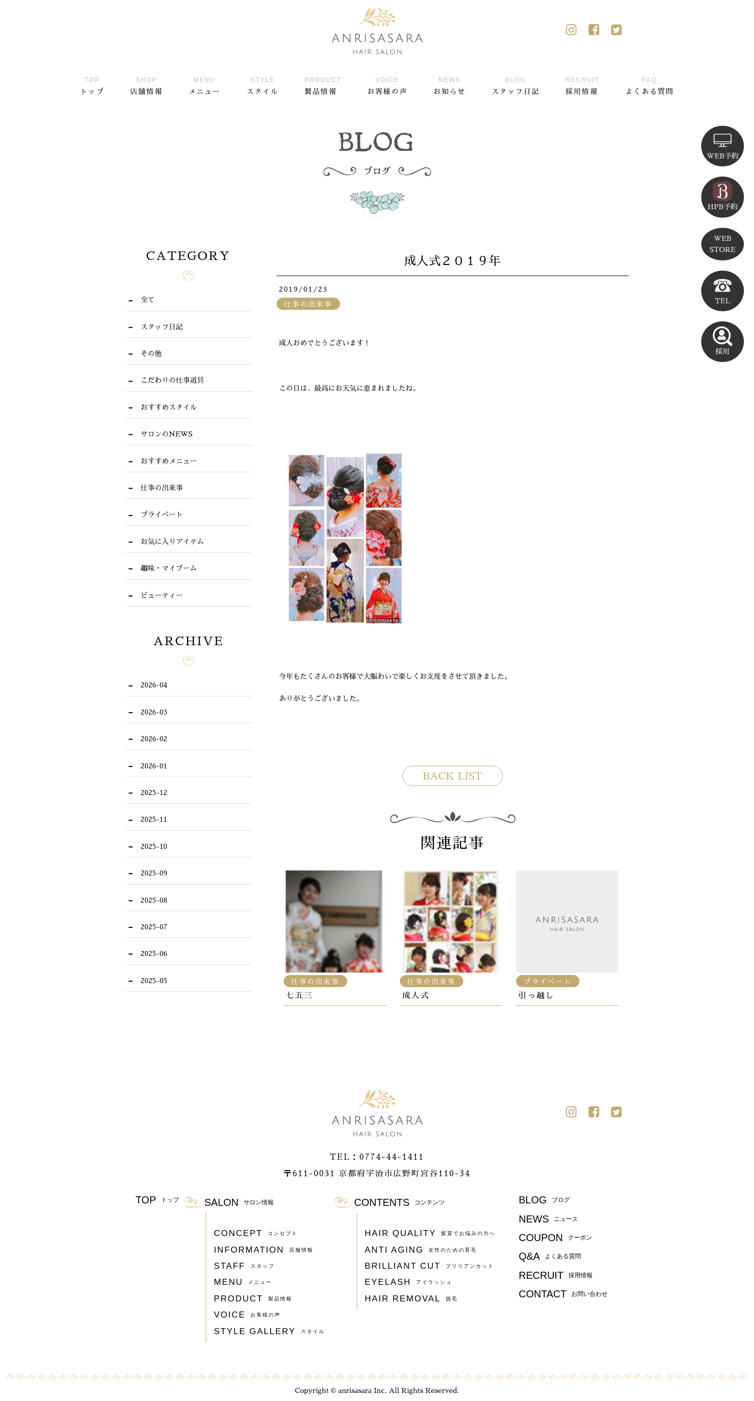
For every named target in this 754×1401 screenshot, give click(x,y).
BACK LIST (452, 776)
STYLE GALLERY (269, 1331)
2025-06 (154, 953)
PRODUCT (253, 1298)
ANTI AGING (421, 1250)
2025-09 (154, 873)
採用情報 (583, 84)
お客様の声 (387, 84)
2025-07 (154, 926)
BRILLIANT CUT (429, 1266)
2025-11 (154, 819)
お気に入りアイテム (172, 541)
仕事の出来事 (162, 487)
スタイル (262, 84)
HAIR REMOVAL (411, 1298)
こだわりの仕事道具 (172, 380)
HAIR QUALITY (430, 1233)
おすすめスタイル (169, 407)
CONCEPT (256, 1233)
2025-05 (154, 980)
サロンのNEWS (167, 433)
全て (148, 299)
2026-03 (154, 712)
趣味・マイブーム (169, 568)
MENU (243, 1282)
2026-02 (154, 738)
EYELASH (408, 1282)
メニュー (204, 84)
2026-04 (154, 684)
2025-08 (154, 900)
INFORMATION (263, 1250)
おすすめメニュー (169, 461)
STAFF (244, 1266)
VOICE (247, 1315)
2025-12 (154, 792)
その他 (151, 353)
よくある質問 (649, 84)
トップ (92, 84)
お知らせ (450, 84)
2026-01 (154, 765)
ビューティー (162, 595)
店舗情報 (146, 84)
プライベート (162, 514)
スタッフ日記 (515, 84)
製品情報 (322, 84)
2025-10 (154, 846)
